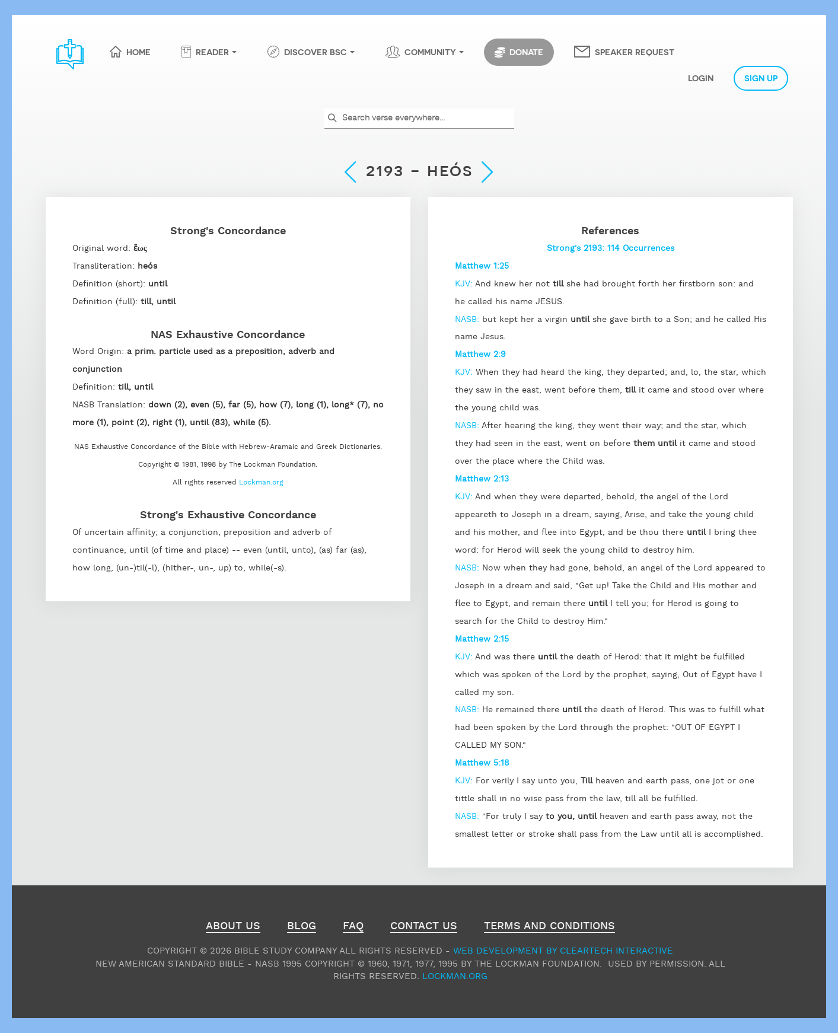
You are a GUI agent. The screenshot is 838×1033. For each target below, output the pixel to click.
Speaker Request (634, 51)
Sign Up (761, 77)
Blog (301, 927)
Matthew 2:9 (480, 354)
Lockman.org (261, 482)
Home (138, 51)
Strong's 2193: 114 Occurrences (610, 248)
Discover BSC (315, 51)
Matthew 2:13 (482, 479)
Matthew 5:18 (482, 763)
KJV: (465, 284)
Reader (212, 51)
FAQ (353, 927)
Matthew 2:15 (482, 639)
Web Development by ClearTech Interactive (563, 951)
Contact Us (423, 927)
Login (700, 77)
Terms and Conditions (549, 927)
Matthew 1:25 (482, 266)
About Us (233, 927)
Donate (519, 52)
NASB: (468, 319)
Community (430, 51)
